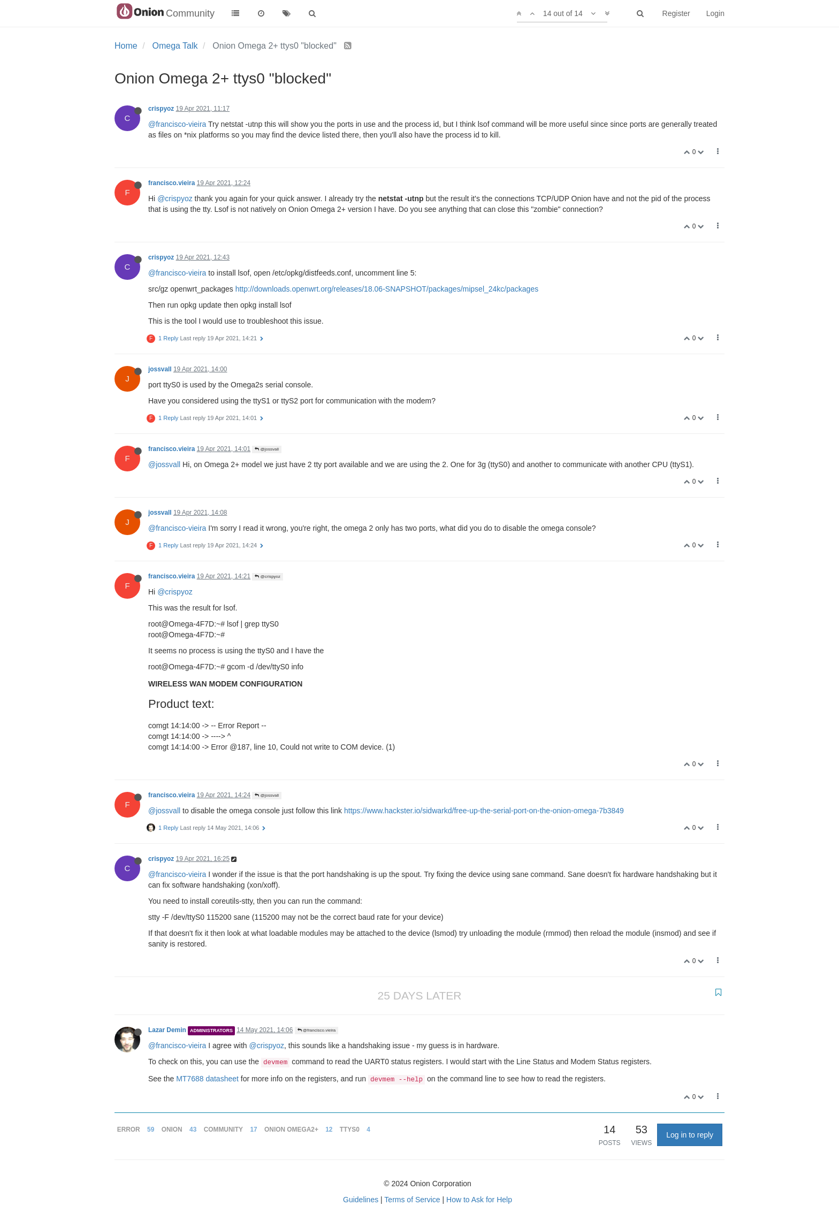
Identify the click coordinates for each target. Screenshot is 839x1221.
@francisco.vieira (317, 1030)
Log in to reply (689, 1135)
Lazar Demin (167, 1030)
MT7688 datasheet (207, 1078)
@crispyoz (175, 198)
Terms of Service (412, 1199)
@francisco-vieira (177, 124)
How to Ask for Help (479, 1199)
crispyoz (161, 108)
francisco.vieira (171, 183)
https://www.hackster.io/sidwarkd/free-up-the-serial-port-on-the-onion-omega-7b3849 (484, 810)
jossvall (160, 369)
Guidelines (360, 1199)
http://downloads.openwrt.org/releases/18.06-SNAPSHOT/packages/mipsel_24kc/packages (387, 289)
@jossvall (267, 449)
